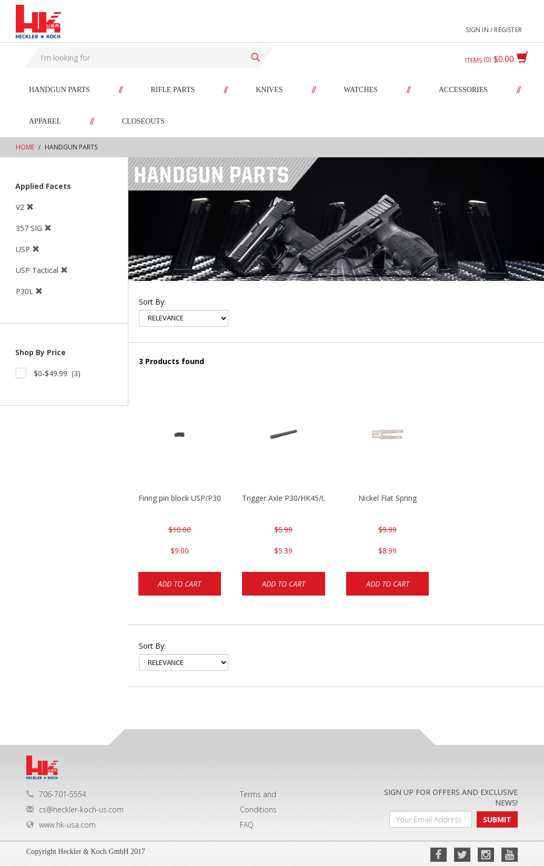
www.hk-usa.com (61, 825)
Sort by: (152, 302)
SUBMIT (497, 819)
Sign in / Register (494, 29)
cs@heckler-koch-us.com (75, 809)
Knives (269, 90)
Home (25, 147)
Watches (361, 90)
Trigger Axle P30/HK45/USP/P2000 (283, 498)
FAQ (247, 825)
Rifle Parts (173, 90)
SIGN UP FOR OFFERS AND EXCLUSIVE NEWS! (451, 797)
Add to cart (179, 584)
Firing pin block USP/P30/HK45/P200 (179, 498)
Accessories (463, 90)
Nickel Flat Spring (387, 498)
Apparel (45, 121)
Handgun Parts (59, 90)
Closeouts (143, 121)
